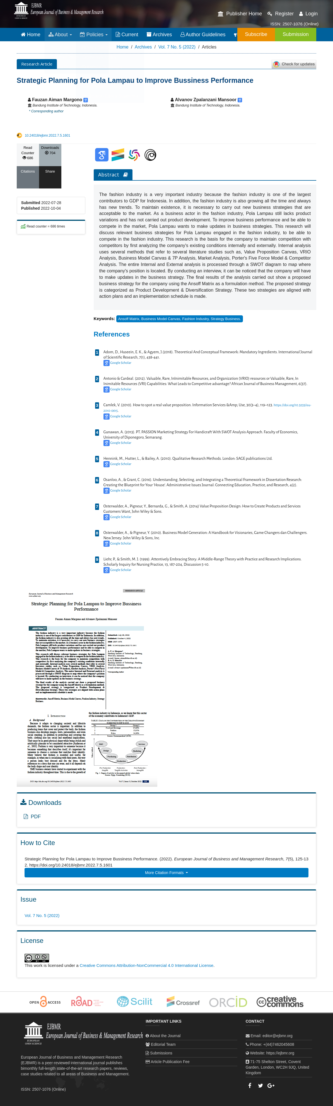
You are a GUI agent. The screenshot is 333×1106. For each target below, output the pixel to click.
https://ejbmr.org (280, 1053)
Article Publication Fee (170, 1061)
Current (128, 34)
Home (30, 34)
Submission (295, 34)
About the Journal (165, 1036)
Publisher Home (240, 13)
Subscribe (254, 34)
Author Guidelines (203, 34)
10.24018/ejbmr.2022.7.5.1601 (47, 135)
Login (308, 13)
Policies (94, 34)
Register (280, 13)
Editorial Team (163, 1044)
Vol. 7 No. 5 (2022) (177, 47)
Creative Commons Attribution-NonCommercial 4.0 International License (146, 965)
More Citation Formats (165, 872)
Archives (160, 34)
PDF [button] (32, 816)
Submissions (161, 1053)
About (60, 34)
